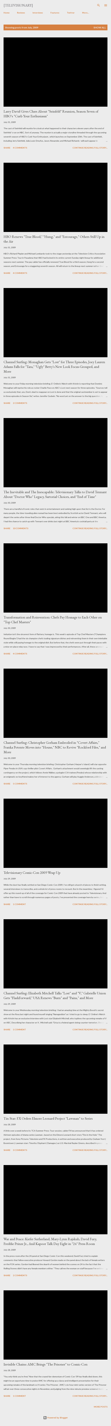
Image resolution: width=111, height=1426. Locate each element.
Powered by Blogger (55, 1417)
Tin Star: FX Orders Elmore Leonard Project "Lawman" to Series (48, 1118)
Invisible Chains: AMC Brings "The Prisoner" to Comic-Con (45, 1364)
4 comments (20, 147)
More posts (100, 1406)
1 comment (19, 904)
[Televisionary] (18, 5)
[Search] (98, 5)
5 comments (20, 783)
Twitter (71, 12)
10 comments (20, 528)
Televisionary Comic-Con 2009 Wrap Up (32, 872)
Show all (100, 27)
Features (54, 12)
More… (85, 12)
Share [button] (7, 147)
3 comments (20, 1150)
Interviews (38, 12)
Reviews (21, 12)
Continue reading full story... (90, 147)
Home (6, 12)
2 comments (20, 403)
